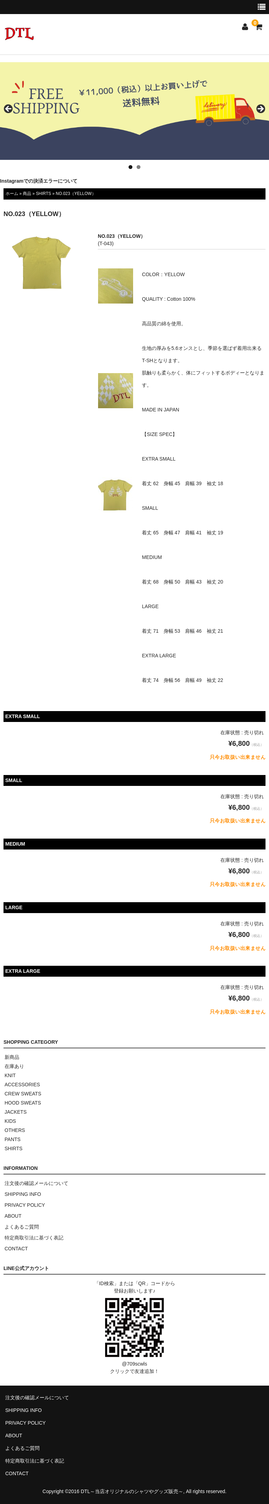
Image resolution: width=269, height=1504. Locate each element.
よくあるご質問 (22, 1227)
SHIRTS (43, 193)
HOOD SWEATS (23, 1103)
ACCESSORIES (22, 1084)
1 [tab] (130, 167)
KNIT (10, 1075)
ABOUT (13, 1216)
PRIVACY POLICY (25, 1205)
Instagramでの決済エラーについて (38, 181)
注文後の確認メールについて (36, 1183)
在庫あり (14, 1066)
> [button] (260, 109)
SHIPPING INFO (23, 1194)
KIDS (10, 1121)
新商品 (12, 1057)
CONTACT (16, 1248)
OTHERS (15, 1130)
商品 (27, 193)
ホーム (12, 193)
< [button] (9, 109)
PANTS (13, 1139)
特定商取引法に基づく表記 (34, 1238)
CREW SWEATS (23, 1093)
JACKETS (16, 1112)
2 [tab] (138, 167)
